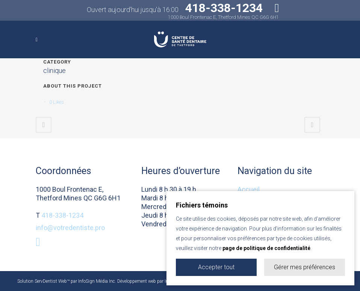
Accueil (248, 189)
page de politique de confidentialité (266, 248)
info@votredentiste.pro (70, 228)
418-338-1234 (62, 215)
